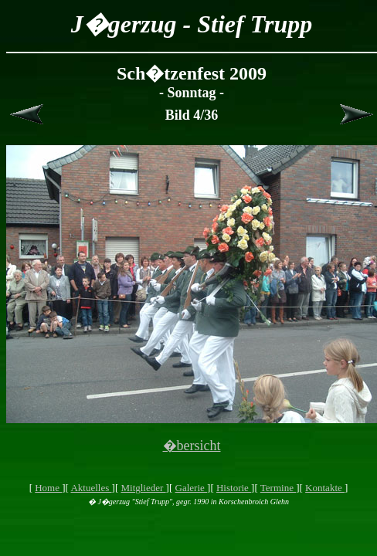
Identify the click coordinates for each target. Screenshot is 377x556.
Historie (233, 487)
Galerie (191, 487)
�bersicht (192, 445)
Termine (278, 487)
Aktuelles (90, 487)
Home (48, 487)
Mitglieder (143, 487)
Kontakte (325, 487)
